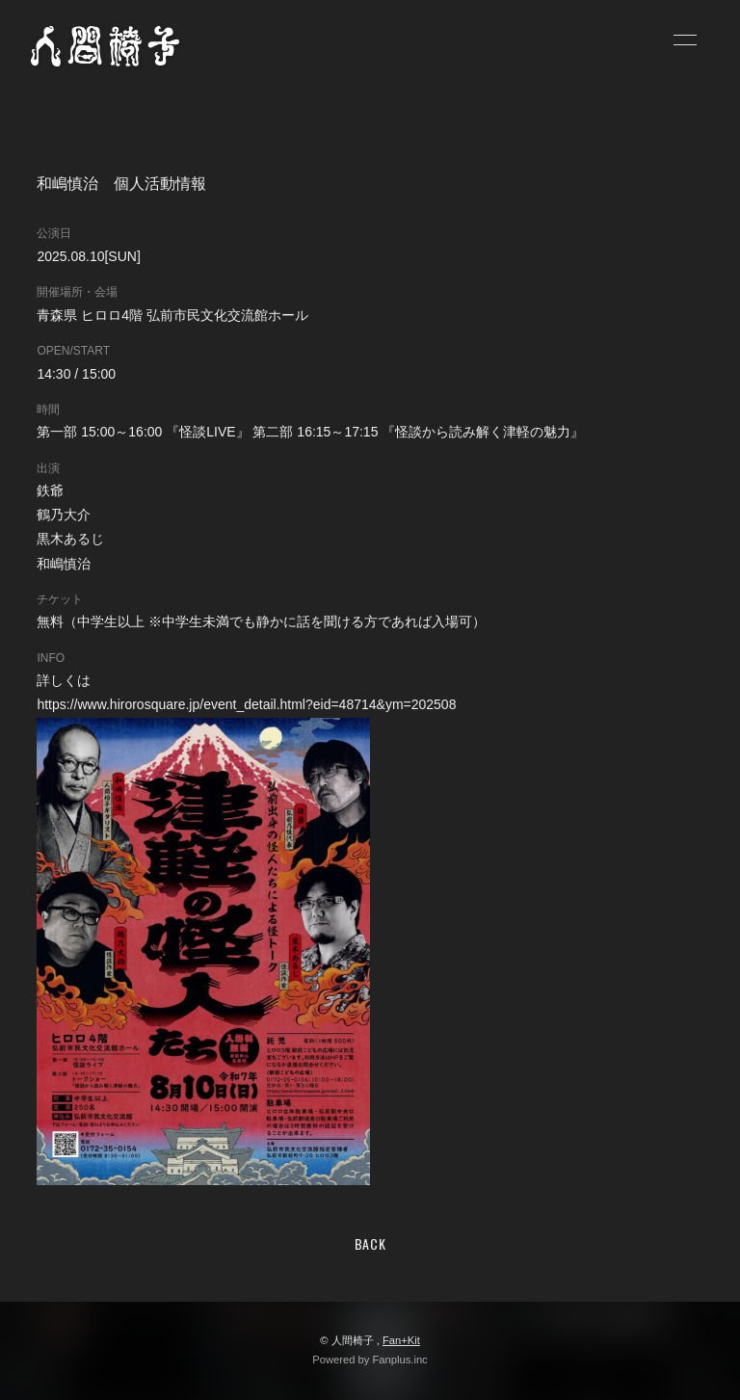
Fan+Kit (401, 1340)
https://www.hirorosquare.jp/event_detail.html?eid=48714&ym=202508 (246, 704)
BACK (370, 1243)
